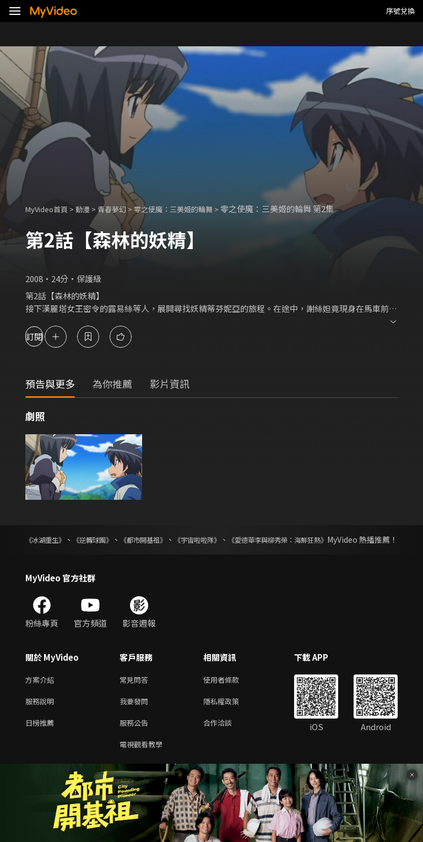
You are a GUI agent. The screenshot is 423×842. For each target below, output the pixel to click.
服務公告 (136, 738)
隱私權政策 (230, 715)
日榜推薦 (41, 738)
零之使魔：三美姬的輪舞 (193, 208)
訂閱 (47, 336)
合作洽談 (226, 738)
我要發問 (136, 715)
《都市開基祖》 (173, 539)
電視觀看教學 (144, 761)
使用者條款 (230, 692)
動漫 (91, 208)
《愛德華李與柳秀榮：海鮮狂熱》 (340, 539)
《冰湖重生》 (48, 539)
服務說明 (41, 715)
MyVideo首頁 (50, 208)
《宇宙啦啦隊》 (241, 539)
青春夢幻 (123, 208)
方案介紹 (41, 692)
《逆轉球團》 (109, 539)
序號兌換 (400, 11)
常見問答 (136, 692)
